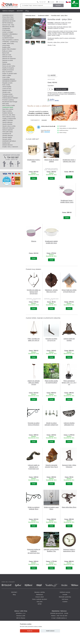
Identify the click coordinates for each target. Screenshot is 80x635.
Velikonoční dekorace (8, 128)
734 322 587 (42, 2)
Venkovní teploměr (7, 130)
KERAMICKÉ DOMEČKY (9, 81)
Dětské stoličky (6, 64)
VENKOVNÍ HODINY (8, 19)
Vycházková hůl (6, 133)
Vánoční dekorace (7, 122)
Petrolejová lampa (7, 94)
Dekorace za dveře (7, 60)
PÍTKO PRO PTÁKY (8, 17)
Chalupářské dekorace (8, 79)
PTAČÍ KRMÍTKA (7, 36)
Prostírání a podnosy (8, 99)
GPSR (39, 604)
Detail (33, 178)
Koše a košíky (6, 84)
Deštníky (4, 62)
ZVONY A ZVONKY (7, 32)
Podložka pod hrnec (7, 96)
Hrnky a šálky (6, 77)
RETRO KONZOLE (7, 23)
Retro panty (5, 103)
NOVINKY (20, 10)
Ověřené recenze (65, 592)
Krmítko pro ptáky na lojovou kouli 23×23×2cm (33, 291)
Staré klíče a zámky (7, 109)
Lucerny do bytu (6, 88)
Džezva (33, 241)
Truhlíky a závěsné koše (9, 118)
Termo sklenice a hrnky (8, 116)
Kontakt (52, 2)
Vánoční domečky (7, 124)
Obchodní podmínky (65, 597)
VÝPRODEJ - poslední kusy (10, 41)
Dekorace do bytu (7, 56)
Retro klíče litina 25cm (69, 507)
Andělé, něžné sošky (8, 43)
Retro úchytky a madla (8, 105)
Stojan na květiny (7, 111)
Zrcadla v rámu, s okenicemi (10, 146)
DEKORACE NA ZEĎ (8, 26)
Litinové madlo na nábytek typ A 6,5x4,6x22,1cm (33, 467)
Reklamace (39, 594)
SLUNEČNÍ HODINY (8, 38)
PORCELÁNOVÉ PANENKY (10, 98)
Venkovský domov (30, 15)
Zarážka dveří (6, 143)
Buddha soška (6, 47)
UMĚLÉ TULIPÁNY (7, 120)
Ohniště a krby (6, 92)
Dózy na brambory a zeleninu (10, 39)
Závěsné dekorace (7, 145)
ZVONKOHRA (6, 28)
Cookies (64, 601)
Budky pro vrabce (7, 51)
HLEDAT (58, 5)
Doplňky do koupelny (8, 68)
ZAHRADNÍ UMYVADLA (9, 141)
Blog (14, 594)
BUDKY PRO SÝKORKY (9, 49)
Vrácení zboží (39, 597)
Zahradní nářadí (6, 139)
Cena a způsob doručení (39, 599)
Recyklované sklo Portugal (9, 101)
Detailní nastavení (50, 630)
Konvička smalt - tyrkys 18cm (59, 15)
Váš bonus (61, 2)
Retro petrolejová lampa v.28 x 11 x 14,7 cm (69, 382)
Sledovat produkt (61, 89)
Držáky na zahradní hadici (9, 73)
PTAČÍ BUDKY (6, 30)
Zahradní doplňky (7, 137)
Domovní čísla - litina (8, 24)
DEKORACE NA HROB (8, 21)
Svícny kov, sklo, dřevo (8, 115)
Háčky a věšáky (6, 75)
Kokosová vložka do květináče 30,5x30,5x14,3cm (33, 551)
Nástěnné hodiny (7, 90)
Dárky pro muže (6, 54)
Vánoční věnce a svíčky (8, 126)
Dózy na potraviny (7, 71)
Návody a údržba (39, 592)
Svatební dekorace (7, 113)
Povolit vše (29, 630)
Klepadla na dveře (7, 83)
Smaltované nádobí (7, 107)
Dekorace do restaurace (9, 58)
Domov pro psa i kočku (8, 66)
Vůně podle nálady (7, 131)
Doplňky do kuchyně (8, 69)
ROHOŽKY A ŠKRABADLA (9, 34)
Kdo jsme (39, 601)
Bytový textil (5, 53)
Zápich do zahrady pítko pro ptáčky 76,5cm (34, 382)
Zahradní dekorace (7, 135)
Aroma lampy (6, 45)
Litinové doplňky (6, 86)
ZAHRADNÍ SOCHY (8, 15)
